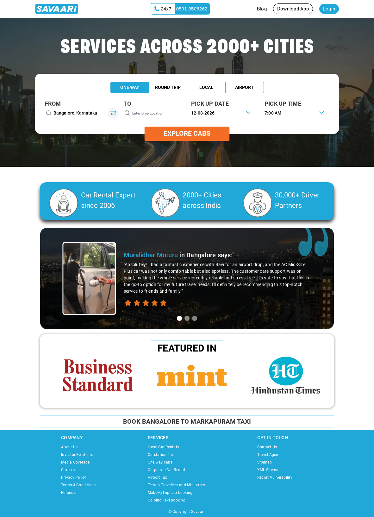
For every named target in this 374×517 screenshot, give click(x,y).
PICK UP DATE (210, 103)
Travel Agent (268, 454)
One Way (129, 87)
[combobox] (296, 112)
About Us (69, 447)
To (127, 103)
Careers (68, 470)
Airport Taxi (158, 477)
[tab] (179, 318)
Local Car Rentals (163, 447)
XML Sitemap (269, 470)
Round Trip (168, 87)
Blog (262, 9)
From (53, 103)
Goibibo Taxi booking (166, 500)
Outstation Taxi (161, 454)
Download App (293, 9)
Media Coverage (75, 462)
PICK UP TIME (283, 103)
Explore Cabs (187, 133)
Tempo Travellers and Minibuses (176, 485)
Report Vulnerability (274, 477)
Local (206, 87)
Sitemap (264, 462)
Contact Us (267, 447)
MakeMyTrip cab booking (170, 492)
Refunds (68, 492)
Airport (244, 87)
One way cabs (160, 462)
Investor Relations (77, 454)
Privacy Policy (73, 477)
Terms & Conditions (78, 485)
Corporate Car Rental (166, 470)
